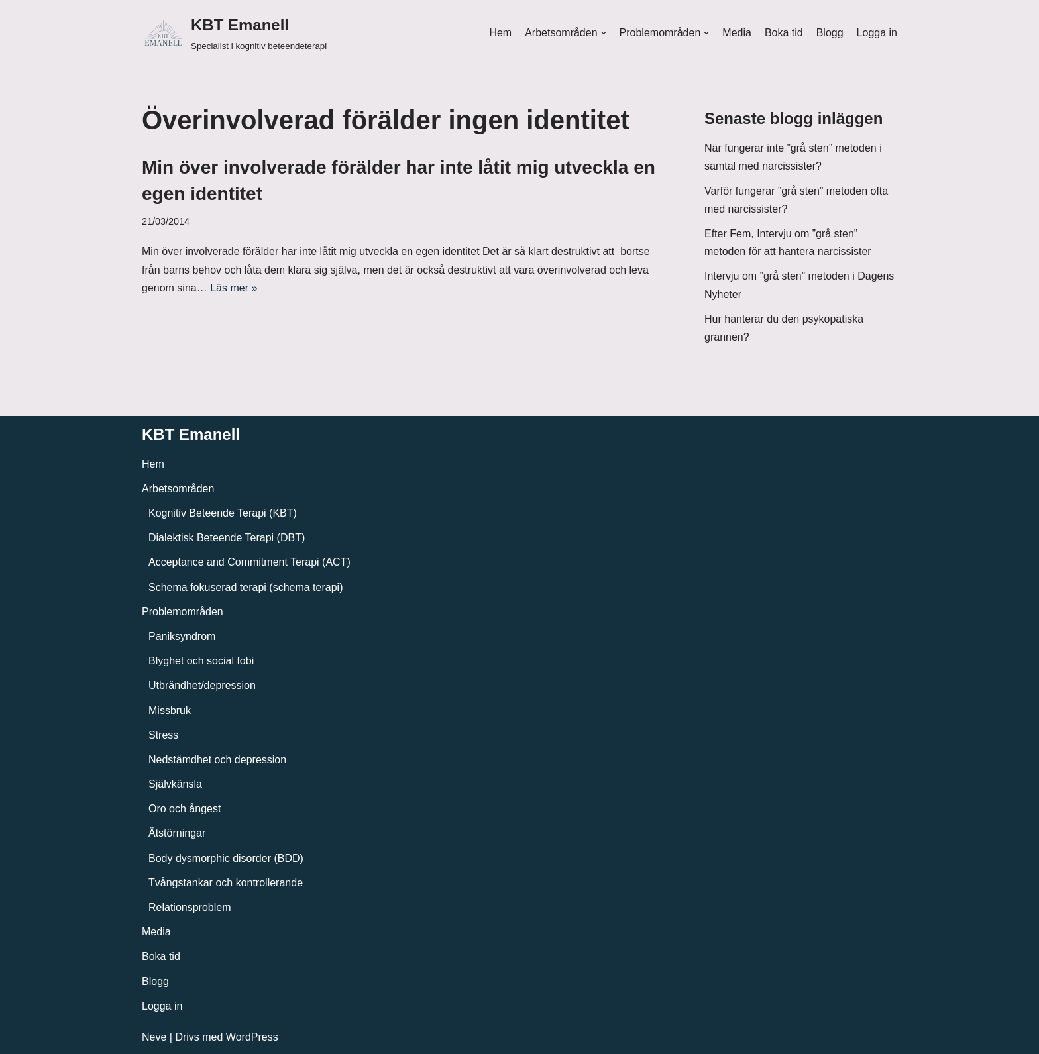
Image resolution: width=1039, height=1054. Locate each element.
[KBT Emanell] (234, 33)
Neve (154, 1037)
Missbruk (169, 710)
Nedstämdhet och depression (217, 759)
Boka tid (784, 32)
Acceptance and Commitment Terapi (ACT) (249, 562)
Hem (500, 32)
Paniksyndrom (181, 636)
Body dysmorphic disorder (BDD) (225, 858)
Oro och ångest (184, 808)
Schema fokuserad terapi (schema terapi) (245, 587)
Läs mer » (233, 287)
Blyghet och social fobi (201, 660)
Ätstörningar (176, 833)
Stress (163, 735)
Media (736, 32)
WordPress (252, 1037)
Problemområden (182, 611)
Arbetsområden (178, 488)
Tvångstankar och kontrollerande (225, 882)
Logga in (877, 32)
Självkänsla (175, 784)
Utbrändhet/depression (202, 685)
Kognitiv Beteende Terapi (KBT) (222, 513)
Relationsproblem (189, 907)
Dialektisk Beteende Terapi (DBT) (226, 537)
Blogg (830, 32)
